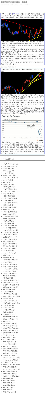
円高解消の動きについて (10, 317)
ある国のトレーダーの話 (10, 355)
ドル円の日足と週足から (10, 232)
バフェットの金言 (8, 250)
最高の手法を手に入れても (11, 328)
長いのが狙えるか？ (9, 241)
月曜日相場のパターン (10, 166)
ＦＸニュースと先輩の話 (10, 360)
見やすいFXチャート (9, 362)
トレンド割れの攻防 (9, 228)
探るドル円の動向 (8, 184)
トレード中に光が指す (10, 344)
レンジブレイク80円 (9, 271)
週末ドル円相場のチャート (11, 280)
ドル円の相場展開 (8, 305)
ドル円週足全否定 (8, 223)
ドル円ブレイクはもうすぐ (11, 164)
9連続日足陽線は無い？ (10, 275)
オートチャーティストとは (11, 369)
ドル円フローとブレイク (10, 177)
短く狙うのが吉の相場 (10, 244)
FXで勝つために (8, 182)
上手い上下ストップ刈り (10, 269)
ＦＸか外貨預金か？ (9, 310)
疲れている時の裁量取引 (10, 348)
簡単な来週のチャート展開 (11, 296)
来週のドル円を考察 (9, 248)
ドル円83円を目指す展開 (10, 216)
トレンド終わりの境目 (10, 239)
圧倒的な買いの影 (8, 209)
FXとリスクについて (9, 392)
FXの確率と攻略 (8, 378)
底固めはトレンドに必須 (10, 287)
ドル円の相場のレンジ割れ (11, 303)
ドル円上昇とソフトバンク (11, 301)
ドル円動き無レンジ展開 (10, 230)
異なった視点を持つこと (10, 330)
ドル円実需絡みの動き (10, 189)
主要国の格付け (8, 298)
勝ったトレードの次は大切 (11, 364)
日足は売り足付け (8, 205)
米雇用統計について (9, 314)
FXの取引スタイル (9, 383)
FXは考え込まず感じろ (10, 371)
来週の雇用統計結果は (10, 266)
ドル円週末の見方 (8, 168)
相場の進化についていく (10, 282)
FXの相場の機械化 (9, 385)
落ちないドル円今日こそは (11, 285)
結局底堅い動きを (8, 257)
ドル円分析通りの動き (10, 198)
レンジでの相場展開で (10, 273)
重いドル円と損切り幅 (10, 246)
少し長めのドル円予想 (10, 234)
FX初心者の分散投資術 (10, 367)
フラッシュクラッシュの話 (11, 358)
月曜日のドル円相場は (10, 264)
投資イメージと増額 (9, 175)
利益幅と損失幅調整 (9, 219)
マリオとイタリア (8, 171)
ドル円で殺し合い (8, 291)
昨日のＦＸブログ (15, 14)
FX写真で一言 (7, 389)
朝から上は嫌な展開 (9, 214)
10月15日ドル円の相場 (10, 294)
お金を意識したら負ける (10, 332)
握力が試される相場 (9, 289)
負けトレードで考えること (11, 376)
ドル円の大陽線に (8, 221)
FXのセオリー (7, 321)
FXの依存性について (9, 337)
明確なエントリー (8, 255)
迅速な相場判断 (8, 312)
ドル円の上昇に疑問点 (10, 203)
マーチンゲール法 (8, 335)
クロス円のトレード (9, 339)
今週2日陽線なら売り (9, 207)
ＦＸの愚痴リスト (8, 159)
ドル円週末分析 (8, 200)
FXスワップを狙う (9, 387)
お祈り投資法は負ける (10, 373)
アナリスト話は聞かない (10, 326)
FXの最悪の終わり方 (9, 342)
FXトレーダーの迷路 (9, 346)
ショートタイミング (9, 253)
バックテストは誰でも (10, 323)
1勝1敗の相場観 (8, 278)
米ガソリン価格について (10, 319)
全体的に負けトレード (10, 237)
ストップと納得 (8, 180)
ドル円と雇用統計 (8, 173)
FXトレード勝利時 (9, 380)
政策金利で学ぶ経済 (9, 187)
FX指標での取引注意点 (10, 351)
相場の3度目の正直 (9, 196)
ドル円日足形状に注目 (10, 212)
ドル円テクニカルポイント (11, 191)
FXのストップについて (10, 353)
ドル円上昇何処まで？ (10, 225)
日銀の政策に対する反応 (10, 260)
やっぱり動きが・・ (9, 262)
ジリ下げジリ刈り (8, 193)
